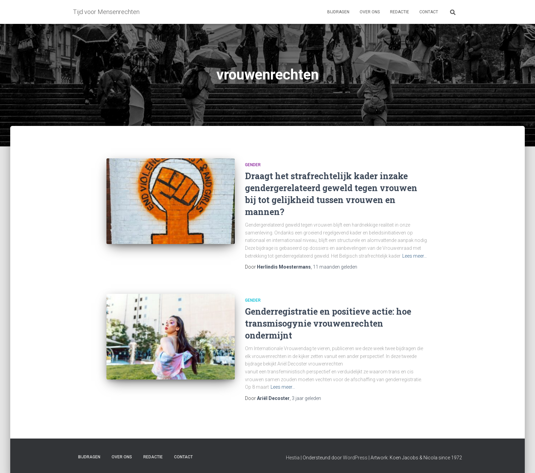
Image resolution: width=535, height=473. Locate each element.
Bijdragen (338, 12)
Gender (253, 164)
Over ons (370, 12)
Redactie (399, 12)
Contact (428, 12)
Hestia (293, 457)
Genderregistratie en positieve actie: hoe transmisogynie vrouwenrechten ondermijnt (328, 323)
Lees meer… (414, 256)
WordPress (355, 457)
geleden (335, 267)
